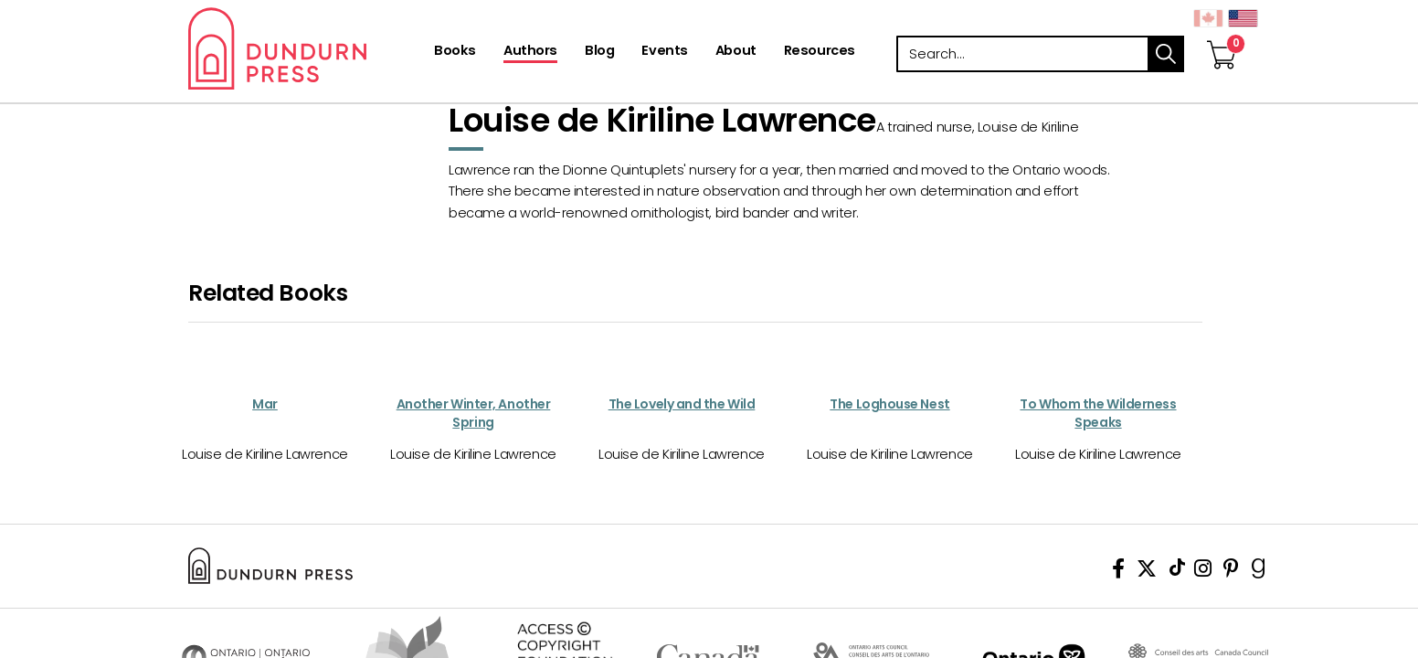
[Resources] (819, 52)
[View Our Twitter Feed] (1146, 571)
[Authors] (530, 52)
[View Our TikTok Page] (1177, 571)
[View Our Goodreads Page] (1258, 571)
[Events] (664, 52)
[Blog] (599, 52)
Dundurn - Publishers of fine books (309, 48)
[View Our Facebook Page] (1118, 571)
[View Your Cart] (1221, 36)
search (1166, 54)
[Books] (455, 52)
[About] (736, 52)
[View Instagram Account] (1203, 571)
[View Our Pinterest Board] (1231, 571)
